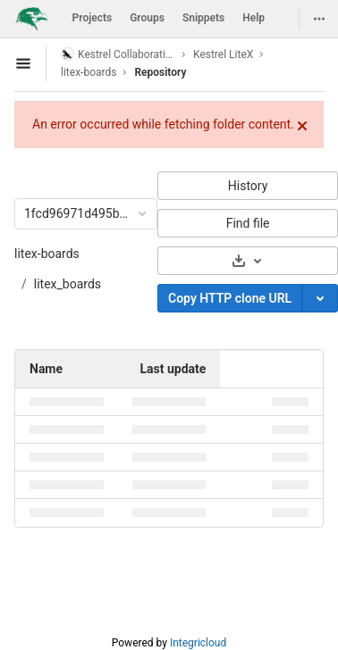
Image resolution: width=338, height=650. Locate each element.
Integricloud (198, 643)
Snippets (203, 18)
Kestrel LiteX (223, 54)
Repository (160, 72)
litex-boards (47, 253)
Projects (92, 18)
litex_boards (67, 284)
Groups (147, 18)
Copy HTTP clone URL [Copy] (230, 298)
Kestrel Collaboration (118, 54)
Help (253, 18)
